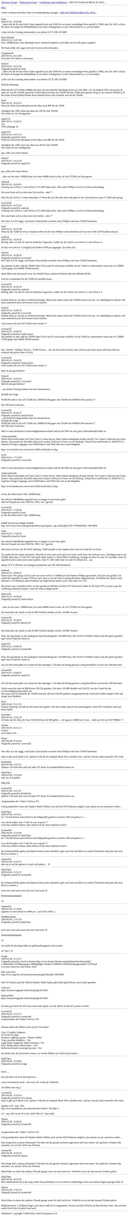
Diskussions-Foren (28, 2)
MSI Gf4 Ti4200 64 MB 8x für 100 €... (78, 12)
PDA (3, 7)
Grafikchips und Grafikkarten (53, 2)
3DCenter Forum (9, 2)
